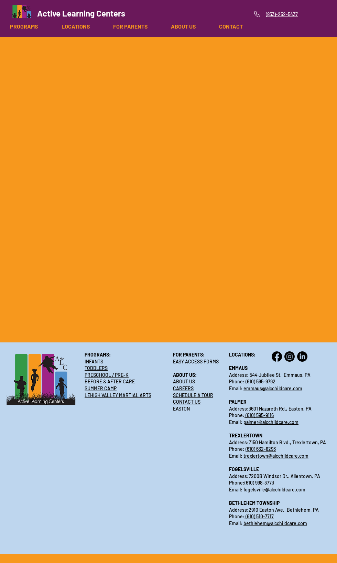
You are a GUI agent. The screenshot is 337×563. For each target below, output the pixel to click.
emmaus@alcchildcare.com (272, 388)
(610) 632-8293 (261, 449)
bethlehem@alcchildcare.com (275, 523)
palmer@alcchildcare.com (270, 422)
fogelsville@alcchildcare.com (274, 489)
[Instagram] (289, 356)
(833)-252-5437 (282, 14)
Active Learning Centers (81, 13)
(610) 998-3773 (259, 483)
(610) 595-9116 (259, 415)
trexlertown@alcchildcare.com (275, 456)
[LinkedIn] (302, 356)
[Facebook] (277, 356)
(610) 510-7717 (259, 516)
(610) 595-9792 (259, 381)
